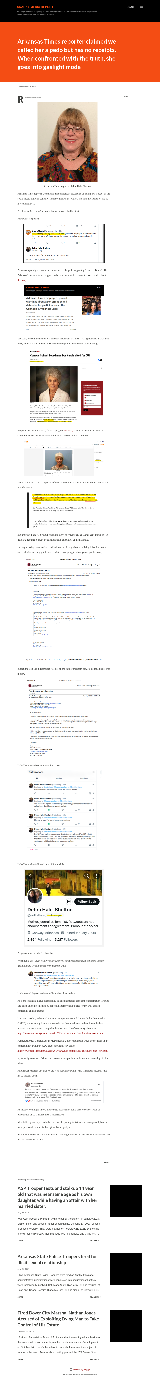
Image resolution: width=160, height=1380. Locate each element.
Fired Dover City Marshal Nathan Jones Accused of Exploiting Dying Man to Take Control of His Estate (58, 1318)
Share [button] (127, 96)
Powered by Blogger (80, 1369)
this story (22, 280)
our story (68, 430)
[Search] (131, 6)
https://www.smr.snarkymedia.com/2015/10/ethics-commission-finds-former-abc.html (61, 1033)
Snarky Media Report (35, 7)
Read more (95, 1241)
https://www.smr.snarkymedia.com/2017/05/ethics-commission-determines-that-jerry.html (63, 1050)
